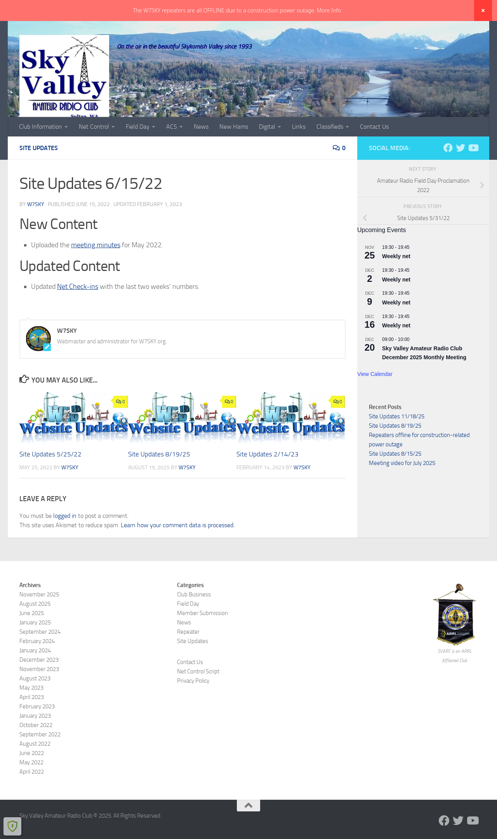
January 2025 (35, 643)
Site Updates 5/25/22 (50, 474)
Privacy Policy (193, 701)
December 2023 (39, 680)
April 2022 (31, 792)
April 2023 (31, 717)
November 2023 (39, 689)
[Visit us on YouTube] (473, 168)
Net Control (94, 147)
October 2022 (35, 745)
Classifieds (329, 147)
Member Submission (202, 633)
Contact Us (374, 147)
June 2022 (31, 773)
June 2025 (31, 633)
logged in (64, 536)
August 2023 (34, 699)
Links (299, 147)
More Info (329, 10)
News (201, 147)
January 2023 (35, 736)
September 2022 (40, 755)
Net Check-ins (77, 307)
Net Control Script (198, 692)
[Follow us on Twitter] (460, 168)
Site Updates (38, 168)
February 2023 (37, 727)
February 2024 (37, 661)
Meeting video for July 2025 (402, 483)
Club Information (40, 147)
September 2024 (40, 652)
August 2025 (34, 624)
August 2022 (34, 764)
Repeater (188, 652)
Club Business (194, 615)
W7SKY (35, 225)
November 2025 (39, 615)
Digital (267, 147)
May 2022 (31, 783)
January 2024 (35, 671)
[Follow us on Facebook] (448, 168)
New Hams (233, 147)
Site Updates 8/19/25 (159, 474)
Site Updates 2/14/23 (267, 474)
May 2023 (31, 708)
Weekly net (396, 277)
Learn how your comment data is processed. (178, 545)
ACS (171, 147)
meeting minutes (95, 265)
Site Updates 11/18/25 (396, 436)
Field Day (137, 147)
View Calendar (375, 394)
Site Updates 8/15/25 (395, 474)
